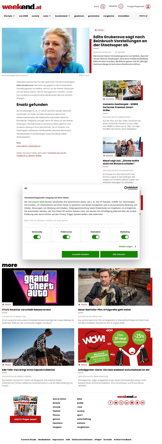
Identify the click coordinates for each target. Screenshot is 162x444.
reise (79, 407)
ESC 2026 (23, 16)
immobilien (123, 16)
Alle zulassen (119, 254)
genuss (56, 419)
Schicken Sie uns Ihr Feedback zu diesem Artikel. (41, 154)
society (35, 16)
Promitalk (109, 156)
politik (80, 403)
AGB (68, 439)
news (47, 16)
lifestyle (9, 16)
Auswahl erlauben (80, 254)
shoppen (57, 427)
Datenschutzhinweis (82, 439)
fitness (56, 415)
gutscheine (93, 16)
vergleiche (108, 16)
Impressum (58, 439)
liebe (79, 399)
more (143, 16)
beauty (56, 403)
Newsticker (116, 6)
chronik (56, 407)
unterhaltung (84, 419)
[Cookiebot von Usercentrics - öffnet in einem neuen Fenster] (126, 188)
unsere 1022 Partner (42, 202)
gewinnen (79, 16)
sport (80, 415)
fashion (56, 411)
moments (110, 99)
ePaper (98, 439)
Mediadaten (44, 439)
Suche (99, 6)
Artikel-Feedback (122, 439)
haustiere (58, 423)
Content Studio (28, 439)
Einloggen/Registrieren (138, 6)
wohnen (81, 423)
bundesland (62, 16)
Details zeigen (125, 246)
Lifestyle (101, 30)
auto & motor (59, 399)
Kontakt (108, 439)
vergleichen (83, 427)
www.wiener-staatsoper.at (28, 146)
